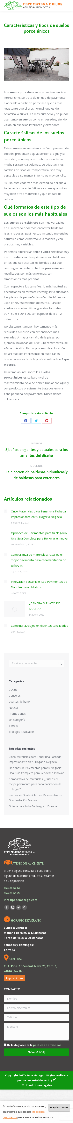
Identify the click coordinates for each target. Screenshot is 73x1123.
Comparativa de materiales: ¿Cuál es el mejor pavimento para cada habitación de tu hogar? (38, 560)
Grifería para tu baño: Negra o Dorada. (33, 806)
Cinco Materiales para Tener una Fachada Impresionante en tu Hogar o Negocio (38, 514)
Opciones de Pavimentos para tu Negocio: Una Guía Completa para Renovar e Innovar (40, 535)
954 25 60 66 (12, 888)
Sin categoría (17, 719)
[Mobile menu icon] (66, 5)
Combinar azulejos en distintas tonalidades (39, 625)
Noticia (13, 707)
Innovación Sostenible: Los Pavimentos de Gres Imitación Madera (39, 584)
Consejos (15, 695)
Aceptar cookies (59, 1107)
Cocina (13, 689)
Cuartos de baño (19, 701)
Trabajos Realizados (21, 732)
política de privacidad (47, 1045)
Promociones (17, 713)
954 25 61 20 (12, 893)
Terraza (13, 726)
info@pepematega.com (20, 900)
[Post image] (5, 511)
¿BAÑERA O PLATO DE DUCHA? (44, 606)
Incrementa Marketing (39, 1080)
